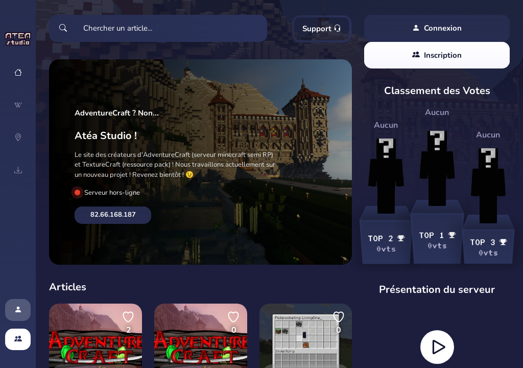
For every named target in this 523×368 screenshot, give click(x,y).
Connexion (437, 28)
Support (321, 29)
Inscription (437, 55)
